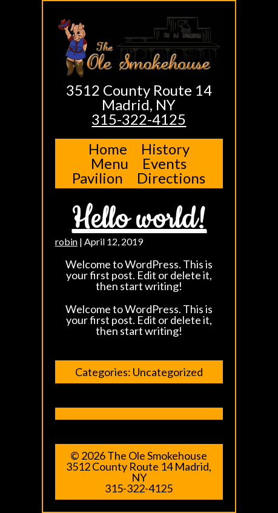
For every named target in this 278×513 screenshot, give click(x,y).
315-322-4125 (138, 119)
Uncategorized (168, 372)
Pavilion (97, 178)
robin (66, 241)
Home (107, 148)
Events (164, 163)
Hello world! (138, 219)
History (165, 148)
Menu (109, 163)
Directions (171, 178)
